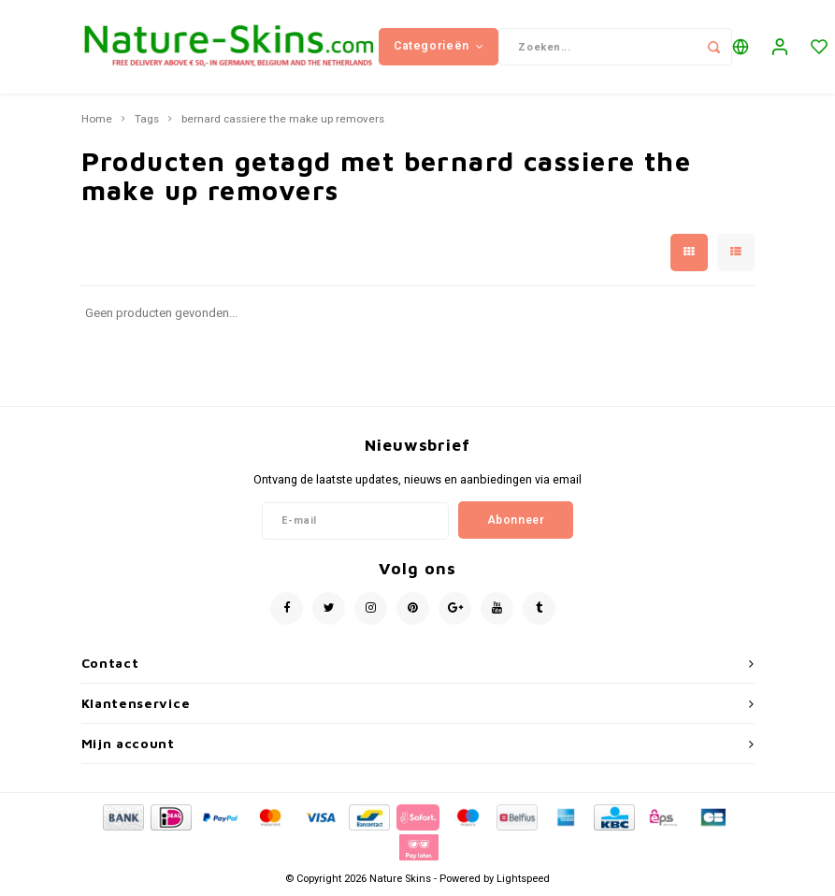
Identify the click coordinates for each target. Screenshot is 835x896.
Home (96, 119)
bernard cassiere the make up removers (282, 119)
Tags (147, 119)
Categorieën (438, 45)
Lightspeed (523, 879)
